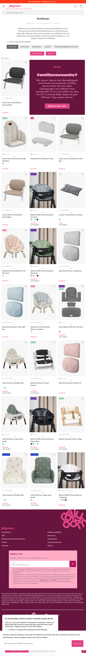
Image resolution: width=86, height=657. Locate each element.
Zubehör (48, 47)
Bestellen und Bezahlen (54, 532)
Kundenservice (6, 532)
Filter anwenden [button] (37, 53)
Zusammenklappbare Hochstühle (66, 47)
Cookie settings (52, 539)
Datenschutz (51, 535)
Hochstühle (24, 47)
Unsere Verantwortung (54, 542)
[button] (3, 6)
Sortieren (51, 53)
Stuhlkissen (56, 23)
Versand (4, 542)
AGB (3, 535)
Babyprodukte (30, 23)
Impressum (5, 545)
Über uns (50, 545)
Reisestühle (37, 47)
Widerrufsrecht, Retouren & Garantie (13, 539)
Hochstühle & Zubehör (44, 23)
